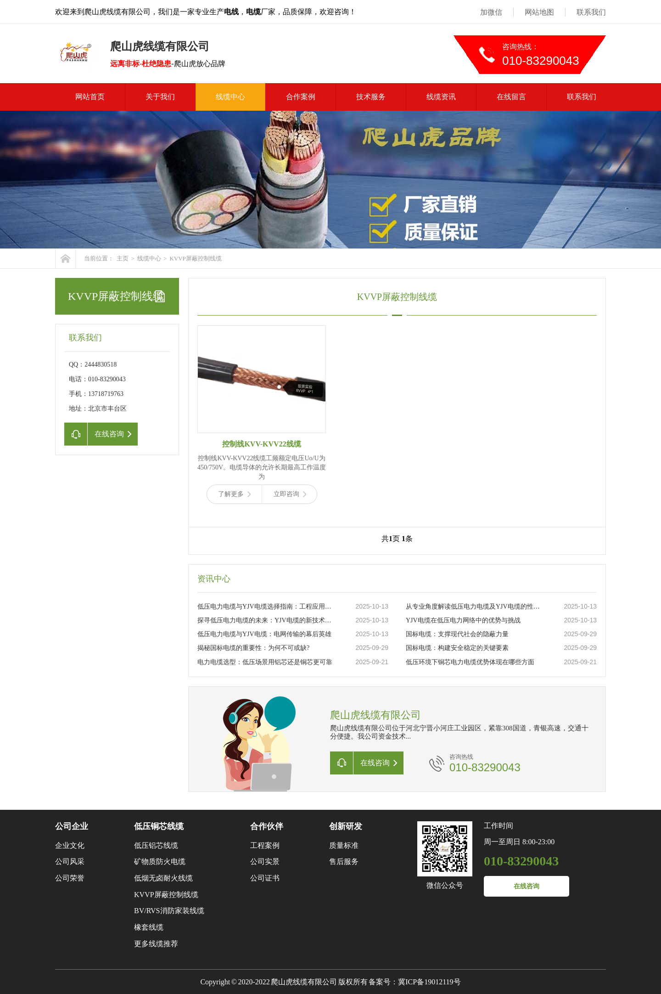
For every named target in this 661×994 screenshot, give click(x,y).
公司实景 (265, 861)
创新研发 (345, 826)
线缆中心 (230, 97)
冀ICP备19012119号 (429, 982)
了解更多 (234, 494)
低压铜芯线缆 (159, 826)
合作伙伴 (266, 826)
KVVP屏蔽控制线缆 (195, 258)
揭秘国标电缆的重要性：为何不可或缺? (253, 647)
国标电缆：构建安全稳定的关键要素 (457, 647)
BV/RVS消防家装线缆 (169, 911)
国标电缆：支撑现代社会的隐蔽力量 (457, 634)
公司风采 (69, 861)
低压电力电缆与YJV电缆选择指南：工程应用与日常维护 (266, 606)
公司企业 (71, 826)
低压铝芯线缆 (156, 845)
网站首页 (90, 97)
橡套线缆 (148, 927)
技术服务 (371, 97)
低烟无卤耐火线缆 (163, 878)
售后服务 (344, 861)
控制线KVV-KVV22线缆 (261, 444)
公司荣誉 (69, 878)
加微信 (491, 12)
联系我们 (591, 12)
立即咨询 (290, 494)
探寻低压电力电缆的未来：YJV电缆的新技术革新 (266, 620)
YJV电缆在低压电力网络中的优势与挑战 (463, 620)
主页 (123, 258)
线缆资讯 (441, 97)
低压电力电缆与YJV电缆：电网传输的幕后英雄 (264, 634)
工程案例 (265, 845)
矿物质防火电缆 (159, 861)
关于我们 (160, 97)
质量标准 (344, 845)
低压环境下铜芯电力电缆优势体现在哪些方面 (470, 662)
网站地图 (539, 12)
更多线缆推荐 (156, 944)
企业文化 (69, 845)
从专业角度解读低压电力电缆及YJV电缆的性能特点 (475, 606)
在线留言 (511, 97)
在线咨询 (526, 886)
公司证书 (265, 878)
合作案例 (300, 97)
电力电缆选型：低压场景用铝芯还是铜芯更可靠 (264, 662)
